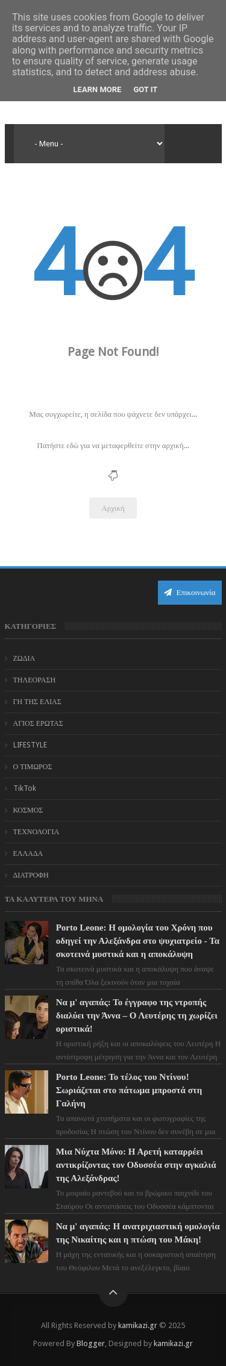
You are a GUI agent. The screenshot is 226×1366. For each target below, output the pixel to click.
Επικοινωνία (190, 592)
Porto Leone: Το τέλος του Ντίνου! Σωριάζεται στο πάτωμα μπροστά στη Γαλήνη (129, 1090)
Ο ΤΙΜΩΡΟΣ (32, 767)
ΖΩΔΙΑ (24, 658)
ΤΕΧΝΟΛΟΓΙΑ (36, 832)
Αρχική (113, 508)
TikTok (24, 788)
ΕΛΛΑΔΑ (28, 853)
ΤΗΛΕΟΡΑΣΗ (34, 680)
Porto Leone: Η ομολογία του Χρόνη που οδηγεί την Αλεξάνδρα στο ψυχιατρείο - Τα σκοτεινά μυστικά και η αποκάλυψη (137, 941)
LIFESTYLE (30, 745)
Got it (145, 89)
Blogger (91, 1343)
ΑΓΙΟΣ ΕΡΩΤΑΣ (38, 723)
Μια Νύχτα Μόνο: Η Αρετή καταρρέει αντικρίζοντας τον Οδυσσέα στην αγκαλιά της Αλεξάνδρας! (136, 1165)
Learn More (98, 89)
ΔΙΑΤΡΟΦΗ (31, 875)
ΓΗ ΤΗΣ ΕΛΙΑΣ (37, 701)
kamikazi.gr (137, 1325)
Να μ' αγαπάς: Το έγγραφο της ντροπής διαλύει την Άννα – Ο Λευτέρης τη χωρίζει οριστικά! (137, 1015)
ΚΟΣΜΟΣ (28, 810)
